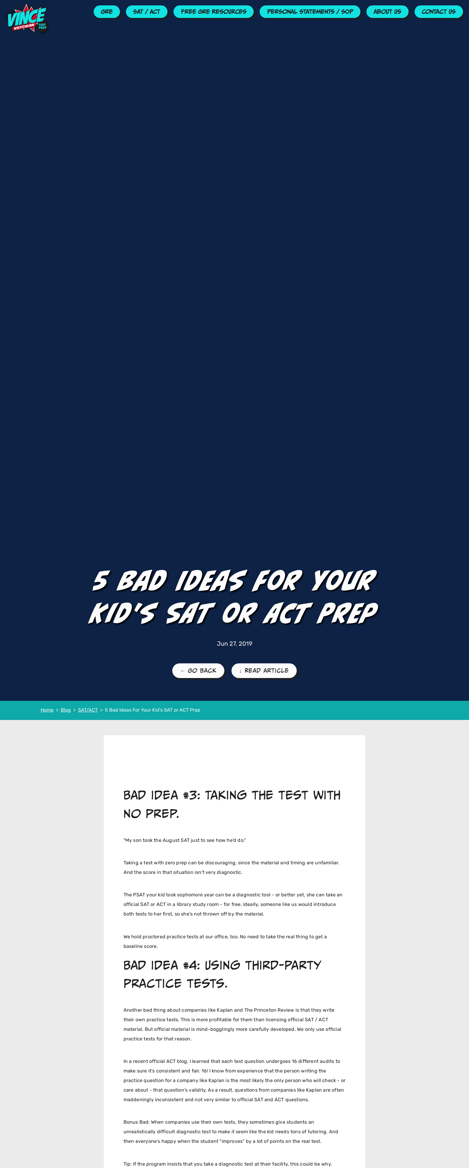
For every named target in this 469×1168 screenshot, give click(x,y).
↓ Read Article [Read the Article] (264, 670)
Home (47, 710)
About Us (387, 11)
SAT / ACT (146, 11)
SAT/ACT (88, 710)
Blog (66, 710)
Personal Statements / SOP (310, 11)
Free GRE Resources (213, 11)
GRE (106, 11)
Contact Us (439, 11)
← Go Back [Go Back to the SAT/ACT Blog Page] (198, 670)
